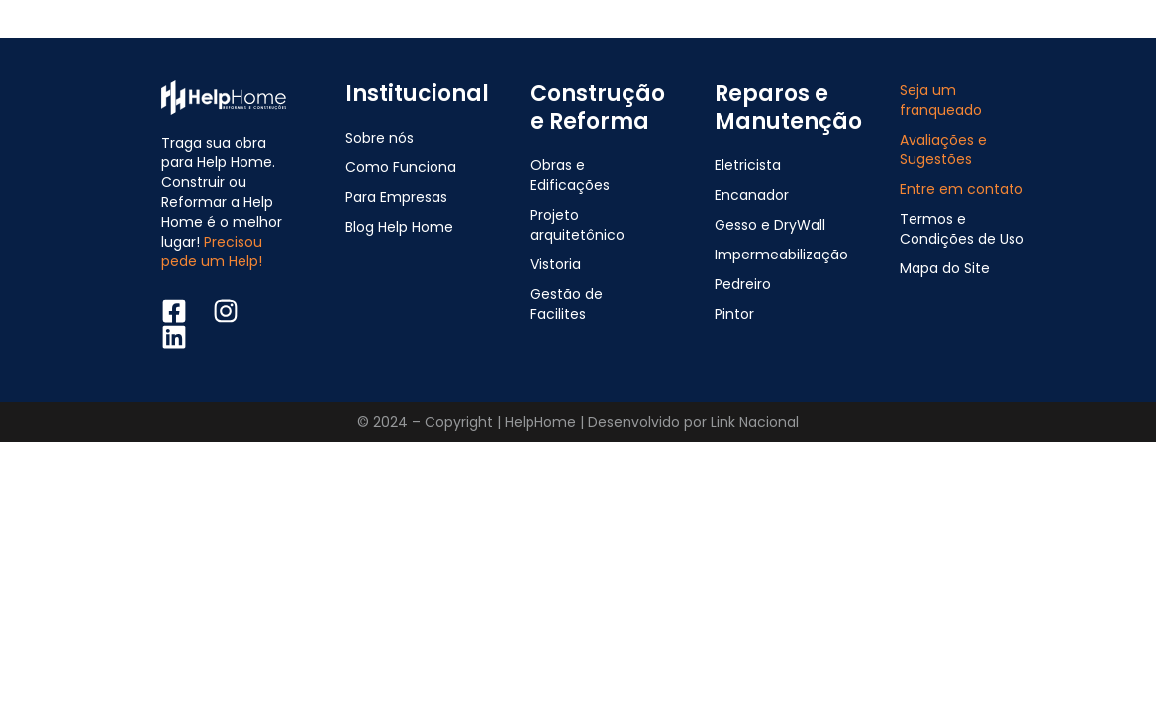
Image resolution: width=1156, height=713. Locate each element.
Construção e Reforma (597, 107)
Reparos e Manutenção (788, 107)
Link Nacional (755, 422)
